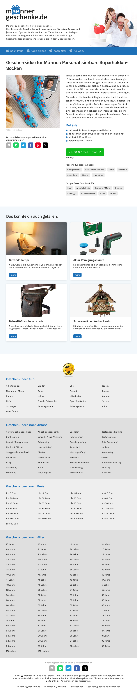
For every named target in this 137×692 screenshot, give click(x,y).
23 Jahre (105, 549)
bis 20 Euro (107, 493)
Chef (69, 188)
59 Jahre (105, 595)
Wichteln (122, 169)
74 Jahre (74, 615)
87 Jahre (105, 630)
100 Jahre (11, 651)
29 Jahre (42, 559)
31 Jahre (105, 559)
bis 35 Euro (75, 498)
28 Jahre (10, 559)
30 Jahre (74, 559)
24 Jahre (10, 554)
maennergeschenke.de (28, 686)
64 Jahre (10, 605)
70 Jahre (74, 610)
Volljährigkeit (44, 472)
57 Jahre (42, 595)
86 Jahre (74, 630)
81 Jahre (42, 625)
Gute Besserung (109, 442)
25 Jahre (42, 554)
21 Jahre (42, 549)
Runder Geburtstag (111, 462)
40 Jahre (10, 575)
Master (85, 175)
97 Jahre (42, 646)
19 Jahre (105, 544)
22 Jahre (74, 549)
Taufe (40, 467)
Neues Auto (44, 457)
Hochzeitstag (45, 447)
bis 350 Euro (44, 518)
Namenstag (107, 452)
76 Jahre (10, 620)
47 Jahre (105, 580)
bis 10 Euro (43, 493)
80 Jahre (10, 625)
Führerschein (76, 437)
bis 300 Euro (12, 518)
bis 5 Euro (11, 493)
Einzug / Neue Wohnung (50, 437)
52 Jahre (10, 590)
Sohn (102, 193)
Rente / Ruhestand (79, 462)
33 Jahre (42, 564)
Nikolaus (74, 457)
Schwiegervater (77, 406)
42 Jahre (74, 575)
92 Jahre (10, 641)
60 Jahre (10, 600)
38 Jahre (74, 569)
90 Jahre (74, 636)
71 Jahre (105, 610)
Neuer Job (11, 457)
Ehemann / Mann (102, 188)
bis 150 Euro (44, 513)
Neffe (8, 401)
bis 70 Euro (107, 503)
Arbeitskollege (83, 188)
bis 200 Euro (76, 513)
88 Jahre (10, 636)
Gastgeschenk (73, 169)
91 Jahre (105, 636)
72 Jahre (10, 615)
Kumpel (118, 188)
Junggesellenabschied (17, 452)
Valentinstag (76, 467)
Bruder (113, 193)
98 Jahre (74, 646)
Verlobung (11, 472)
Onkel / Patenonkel (47, 401)
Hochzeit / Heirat (14, 447)
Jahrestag (75, 447)
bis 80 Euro (44, 508)
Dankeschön (12, 437)
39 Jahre (105, 569)
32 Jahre (10, 564)
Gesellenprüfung (78, 442)
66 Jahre (74, 605)
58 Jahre (74, 595)
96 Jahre (10, 646)
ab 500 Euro (12, 523)
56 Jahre (10, 595)
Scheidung (72, 175)
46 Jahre (74, 580)
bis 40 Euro (107, 498)
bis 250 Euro (107, 513)
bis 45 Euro (12, 503)
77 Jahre (42, 620)
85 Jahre (42, 630)
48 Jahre (10, 585)
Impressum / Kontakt (55, 686)
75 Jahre (105, 615)
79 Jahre (105, 620)
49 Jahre (42, 585)
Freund (73, 391)
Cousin (105, 386)
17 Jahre (42, 544)
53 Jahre (42, 590)
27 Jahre (105, 554)
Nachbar (105, 396)
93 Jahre (42, 641)
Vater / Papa (12, 411)
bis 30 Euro (44, 498)
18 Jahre (74, 544)
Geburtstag (43, 442)
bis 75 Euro (11, 508)
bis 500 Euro (107, 518)
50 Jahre (74, 585)
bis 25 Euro (12, 498)
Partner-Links (53, 675)
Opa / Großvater (78, 401)
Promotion (98, 175)
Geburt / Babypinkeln (17, 442)
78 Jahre (74, 620)
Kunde (9, 396)
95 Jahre (105, 641)
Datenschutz (76, 686)
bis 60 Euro (75, 503)
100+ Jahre (43, 651)
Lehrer (41, 396)
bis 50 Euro (44, 503)
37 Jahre (42, 569)
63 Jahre (105, 600)
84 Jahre (10, 630)
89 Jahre (42, 636)
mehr (13, 275)
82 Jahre (74, 625)
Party (111, 169)
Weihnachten (76, 472)
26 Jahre (74, 554)
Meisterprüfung (77, 452)
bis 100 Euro (107, 508)
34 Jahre (74, 564)
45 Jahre (42, 580)
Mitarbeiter (75, 396)
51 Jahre (105, 585)
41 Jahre (42, 575)
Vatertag (105, 467)
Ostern (104, 457)
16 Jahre (10, 544)
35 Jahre (105, 564)
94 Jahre (74, 641)
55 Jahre (105, 590)
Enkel (40, 391)
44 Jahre (10, 580)
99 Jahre (105, 646)
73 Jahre (42, 615)
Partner (105, 401)
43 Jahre (105, 575)
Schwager (71, 193)
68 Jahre (10, 610)
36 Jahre (10, 569)
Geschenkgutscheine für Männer (103, 686)
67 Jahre (105, 605)
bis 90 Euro (76, 508)
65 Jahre (42, 605)
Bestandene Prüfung (94, 169)
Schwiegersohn (88, 193)
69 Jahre (42, 610)
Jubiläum (106, 447)
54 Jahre (74, 590)
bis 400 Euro (76, 518)
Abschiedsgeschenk (48, 432)
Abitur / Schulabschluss (18, 432)
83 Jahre (105, 625)
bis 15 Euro (75, 493)
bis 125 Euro (12, 513)
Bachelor (74, 432)
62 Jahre (74, 600)
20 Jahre (10, 549)
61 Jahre (42, 600)
